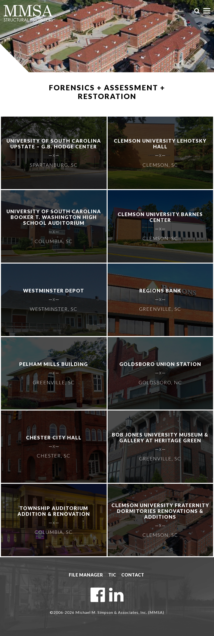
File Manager (86, 574)
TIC (112, 574)
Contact (132, 574)
